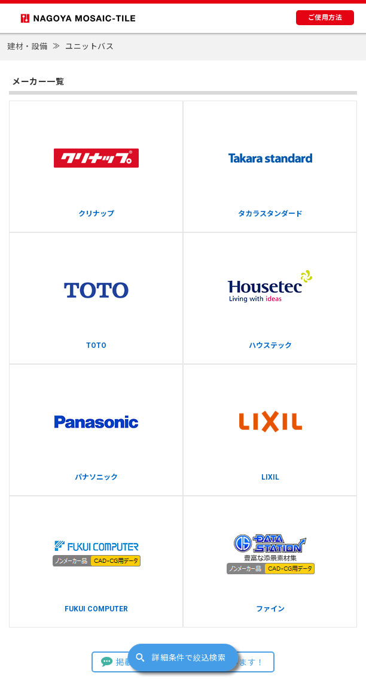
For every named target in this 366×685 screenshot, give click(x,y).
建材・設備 (27, 46)
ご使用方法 (325, 18)
